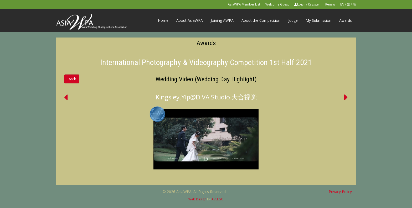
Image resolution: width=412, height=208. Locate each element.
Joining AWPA (222, 20)
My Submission (318, 20)
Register (314, 4)
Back (72, 78)
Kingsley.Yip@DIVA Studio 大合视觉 (206, 97)
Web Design (197, 199)
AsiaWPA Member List (244, 4)
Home (163, 20)
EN (342, 4)
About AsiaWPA (189, 20)
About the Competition (260, 20)
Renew (330, 4)
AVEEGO (218, 199)
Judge (293, 20)
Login (301, 4)
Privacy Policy (340, 191)
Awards (345, 20)
